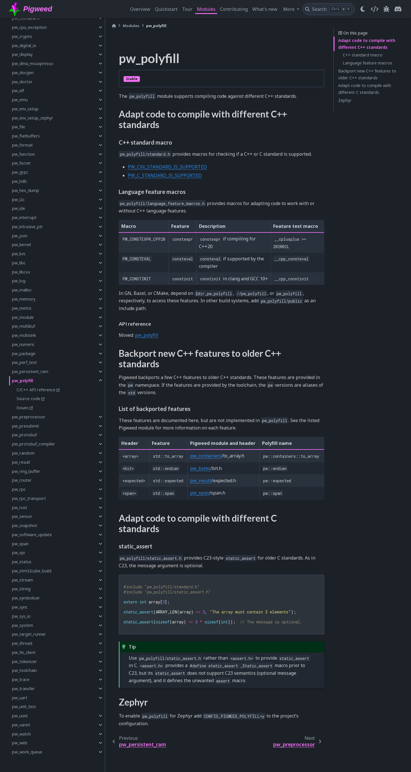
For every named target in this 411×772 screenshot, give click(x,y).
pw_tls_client (24, 652)
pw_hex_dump (25, 190)
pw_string (21, 588)
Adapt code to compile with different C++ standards (366, 44)
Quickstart (166, 9)
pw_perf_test (24, 362)
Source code (28, 398)
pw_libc (19, 263)
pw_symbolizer (26, 598)
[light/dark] (362, 9)
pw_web (19, 742)
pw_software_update (32, 534)
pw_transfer (23, 688)
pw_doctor (22, 81)
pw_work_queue (27, 752)
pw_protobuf (24, 434)
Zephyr (345, 100)
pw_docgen (23, 72)
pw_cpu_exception (29, 27)
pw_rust (19, 507)
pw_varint (21, 725)
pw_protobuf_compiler (33, 444)
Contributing (234, 9)
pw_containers (25, 18)
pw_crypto (22, 36)
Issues (23, 407)
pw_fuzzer (21, 163)
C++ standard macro (362, 55)
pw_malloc (22, 290)
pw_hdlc (19, 181)
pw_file (18, 126)
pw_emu (20, 99)
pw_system (22, 625)
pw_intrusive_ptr (27, 226)
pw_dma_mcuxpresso (32, 63)
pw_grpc (20, 172)
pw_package (23, 353)
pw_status (21, 561)
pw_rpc (19, 489)
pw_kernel (21, 244)
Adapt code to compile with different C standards (364, 89)
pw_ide (18, 208)
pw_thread (22, 643)
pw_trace (20, 679)
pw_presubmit (25, 426)
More (289, 9)
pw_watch (21, 734)
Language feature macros (367, 63)
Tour (187, 9)
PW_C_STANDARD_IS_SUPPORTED (165, 175)
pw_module (23, 317)
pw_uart (19, 697)
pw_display (22, 54)
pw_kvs (18, 253)
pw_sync (20, 607)
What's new (264, 9)
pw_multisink (24, 335)
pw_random (23, 453)
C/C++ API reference (36, 389)
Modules (206, 9)
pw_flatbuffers (26, 136)
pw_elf (18, 90)
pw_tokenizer (24, 661)
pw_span (20, 543)
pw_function (23, 154)
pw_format (22, 145)
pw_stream (22, 580)
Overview (140, 9)
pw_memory (23, 299)
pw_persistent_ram (30, 371)
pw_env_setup (25, 109)
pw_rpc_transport (29, 498)
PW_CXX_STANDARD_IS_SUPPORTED (167, 167)
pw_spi (18, 552)
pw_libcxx (21, 272)
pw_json (19, 235)
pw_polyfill (22, 380)
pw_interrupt (24, 217)
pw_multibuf (23, 326)
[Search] (329, 9)
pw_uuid (19, 715)
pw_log (18, 280)
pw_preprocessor (28, 417)
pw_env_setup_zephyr (32, 118)
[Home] (114, 26)
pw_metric (22, 308)
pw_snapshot (24, 525)
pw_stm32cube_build (31, 571)
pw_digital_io (24, 45)
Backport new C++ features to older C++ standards (367, 74)
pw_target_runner (29, 634)
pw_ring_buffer (26, 471)
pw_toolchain (24, 670)
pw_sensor (22, 516)
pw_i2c (18, 199)
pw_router (22, 480)
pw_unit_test (24, 706)
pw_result (21, 462)
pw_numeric (23, 344)
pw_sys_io (21, 616)
